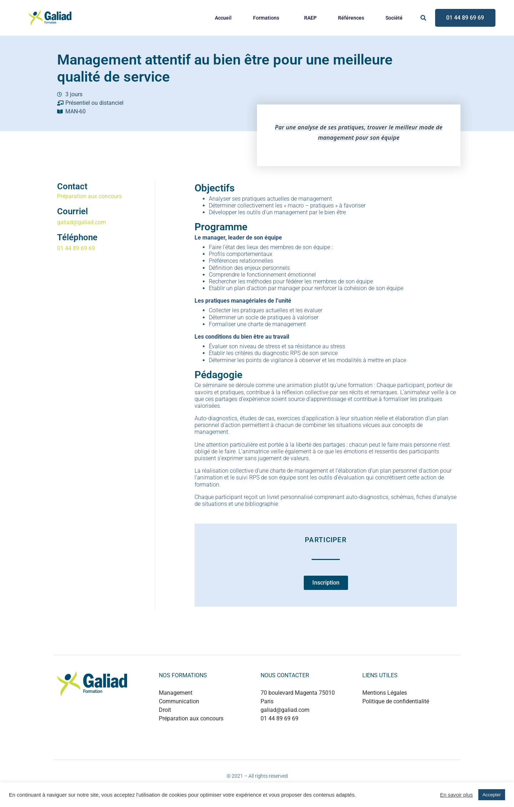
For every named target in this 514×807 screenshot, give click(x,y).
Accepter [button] (492, 794)
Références (351, 18)
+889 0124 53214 (299, 733)
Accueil (223, 18)
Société (394, 18)
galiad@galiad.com (81, 222)
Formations (266, 18)
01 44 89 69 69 (76, 248)
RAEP (310, 18)
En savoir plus (456, 795)
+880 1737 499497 (300, 741)
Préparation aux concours (89, 196)
